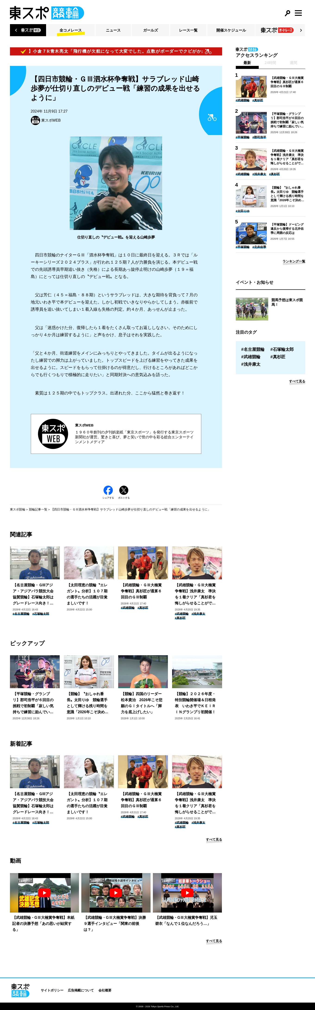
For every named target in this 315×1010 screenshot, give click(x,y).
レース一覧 (188, 30)
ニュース (113, 30)
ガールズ (150, 30)
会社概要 (104, 990)
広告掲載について (81, 990)
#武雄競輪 (128, 608)
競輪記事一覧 (38, 509)
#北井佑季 (259, 247)
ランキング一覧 (294, 261)
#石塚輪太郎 (40, 614)
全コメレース (71, 30)
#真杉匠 (143, 608)
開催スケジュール (231, 30)
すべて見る (214, 839)
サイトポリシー (52, 990)
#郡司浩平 (259, 137)
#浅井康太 (198, 614)
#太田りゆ (242, 211)
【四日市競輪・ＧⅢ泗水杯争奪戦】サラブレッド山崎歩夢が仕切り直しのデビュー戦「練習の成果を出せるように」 (131, 509)
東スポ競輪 (17, 509)
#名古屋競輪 (21, 614)
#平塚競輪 (242, 137)
